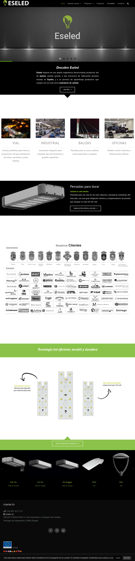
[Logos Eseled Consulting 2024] (67, 234)
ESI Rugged (67, 482)
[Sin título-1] (67, 365)
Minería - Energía (13, 486)
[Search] (128, 3)
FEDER (10, 547)
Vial (94, 486)
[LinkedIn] (63, 530)
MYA (121, 482)
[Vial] (15, 120)
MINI (94, 482)
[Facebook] (50, 530)
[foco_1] (33, 184)
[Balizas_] (84, 120)
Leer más (127, 558)
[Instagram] (56, 530)
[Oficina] (119, 120)
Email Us (8, 514)
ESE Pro (13, 482)
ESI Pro (40, 482)
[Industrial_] (50, 120)
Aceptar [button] (118, 558)
